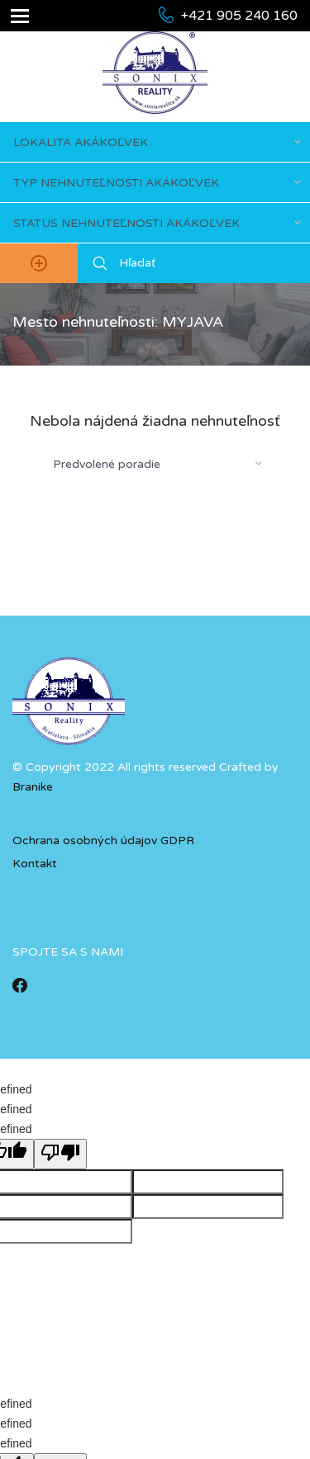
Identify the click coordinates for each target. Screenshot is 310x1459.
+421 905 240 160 (239, 15)
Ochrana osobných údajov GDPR (103, 840)
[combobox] (155, 142)
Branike (32, 787)
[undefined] (60, 1154)
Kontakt (34, 864)
